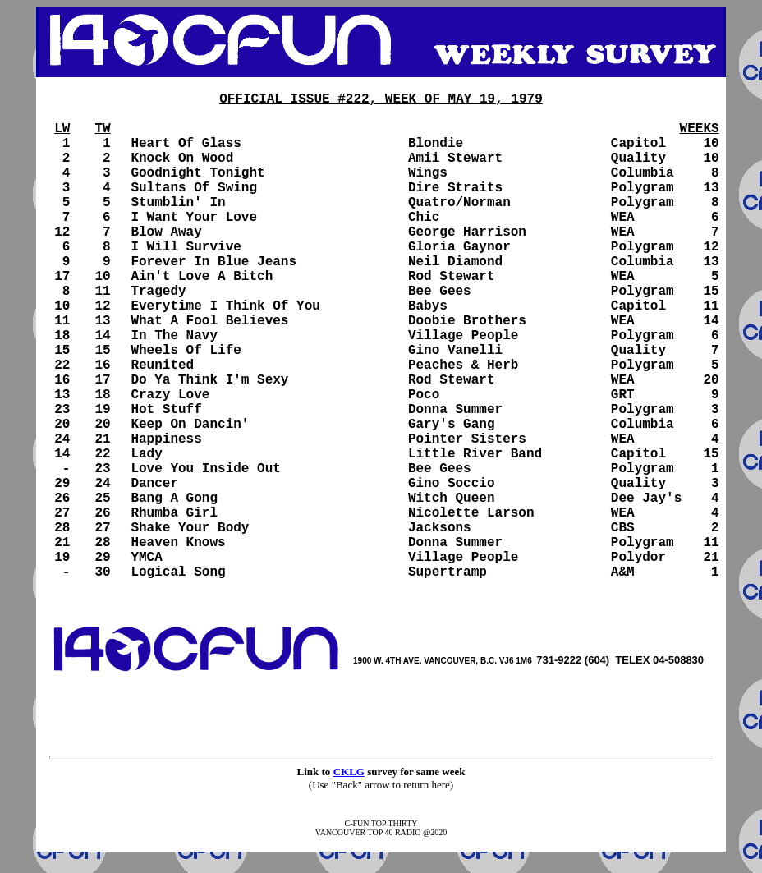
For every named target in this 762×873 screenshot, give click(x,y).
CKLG (349, 771)
